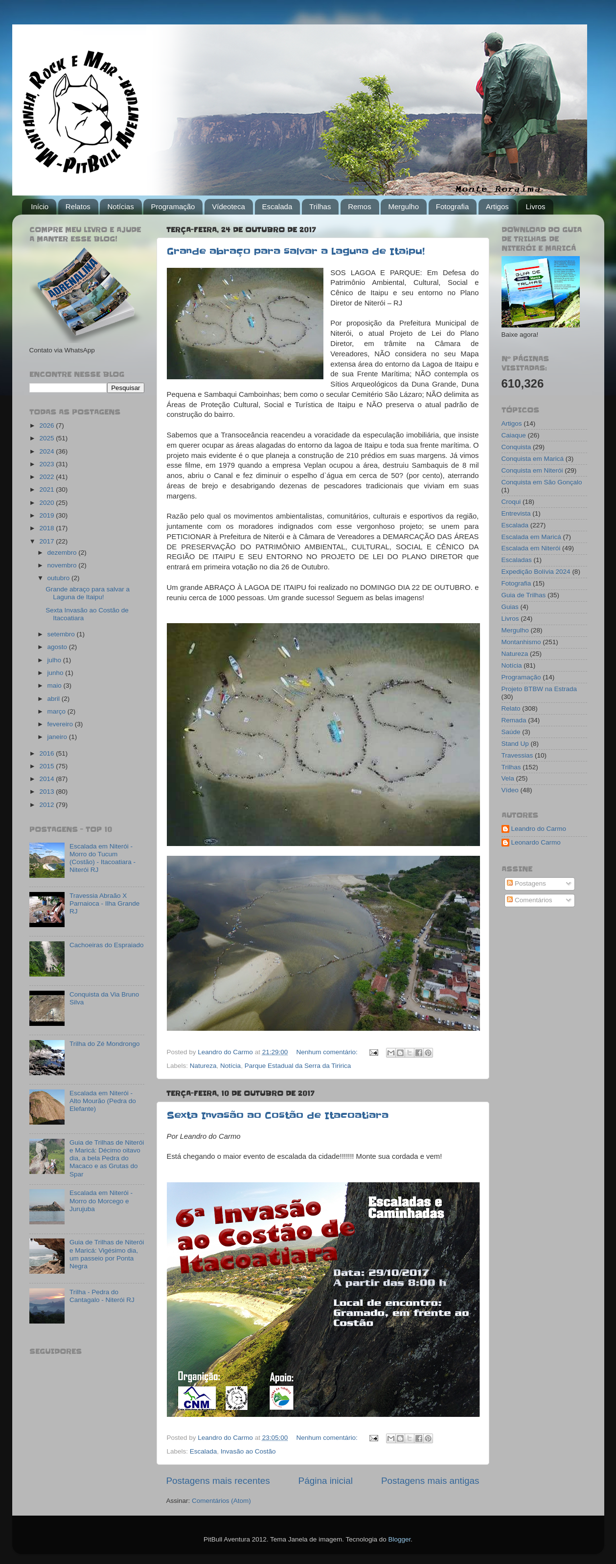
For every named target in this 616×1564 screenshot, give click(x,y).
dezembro (63, 552)
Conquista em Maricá (533, 458)
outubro (59, 578)
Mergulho (403, 206)
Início (39, 206)
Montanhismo (521, 642)
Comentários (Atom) (221, 1500)
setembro (62, 634)
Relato (511, 708)
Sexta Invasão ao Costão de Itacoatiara (277, 1115)
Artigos (497, 206)
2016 (47, 753)
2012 (47, 804)
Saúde (511, 732)
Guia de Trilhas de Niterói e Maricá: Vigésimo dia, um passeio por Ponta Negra (106, 1254)
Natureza (203, 1065)
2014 (47, 778)
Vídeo (510, 790)
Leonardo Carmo (536, 842)
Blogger (399, 1539)
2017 (47, 541)
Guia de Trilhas (524, 595)
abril (54, 698)
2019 (47, 515)
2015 (47, 766)
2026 (47, 425)
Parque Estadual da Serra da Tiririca (298, 1065)
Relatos (78, 206)
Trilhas (320, 206)
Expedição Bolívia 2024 (536, 571)
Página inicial (325, 1481)
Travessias (517, 755)
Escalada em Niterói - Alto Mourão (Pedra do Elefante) (102, 1100)
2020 (47, 502)
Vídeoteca (228, 206)
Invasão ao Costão (248, 1451)
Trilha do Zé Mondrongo (104, 1043)
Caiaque (514, 435)
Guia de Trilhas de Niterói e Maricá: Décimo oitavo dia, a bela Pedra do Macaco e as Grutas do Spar (106, 1158)
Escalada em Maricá (531, 537)
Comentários (529, 900)
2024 (47, 451)
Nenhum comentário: (327, 1052)
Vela (508, 778)
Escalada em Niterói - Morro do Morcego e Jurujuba (101, 1200)
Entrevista (516, 513)
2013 (47, 791)
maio (55, 685)
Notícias (120, 206)
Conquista (516, 447)
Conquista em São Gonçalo (542, 482)
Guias (510, 606)
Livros (535, 206)
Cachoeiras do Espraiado (106, 945)
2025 (47, 438)
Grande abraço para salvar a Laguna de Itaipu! (296, 251)
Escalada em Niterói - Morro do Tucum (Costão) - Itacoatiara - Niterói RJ (102, 858)
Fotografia (452, 206)
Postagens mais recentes (218, 1481)
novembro (63, 565)
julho (55, 660)
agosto (58, 647)
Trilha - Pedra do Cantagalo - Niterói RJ (102, 1295)
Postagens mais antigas (430, 1481)
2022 (47, 476)
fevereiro (61, 724)
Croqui (511, 501)
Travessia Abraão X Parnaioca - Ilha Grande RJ (104, 903)
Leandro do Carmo (539, 828)
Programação (173, 206)
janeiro (58, 736)
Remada (514, 720)
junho (56, 672)
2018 (47, 528)
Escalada (277, 206)
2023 (47, 464)
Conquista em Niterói (532, 470)
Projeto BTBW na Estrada (539, 689)
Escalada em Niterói (531, 548)
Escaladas (517, 560)
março (57, 711)
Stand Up (515, 743)
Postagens (526, 883)
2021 (47, 489)
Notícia (230, 1065)
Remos (359, 206)
